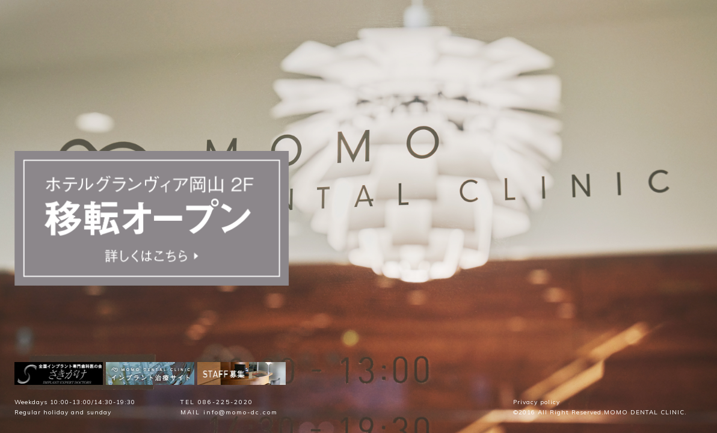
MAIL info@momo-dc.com (229, 412)
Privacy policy (536, 402)
